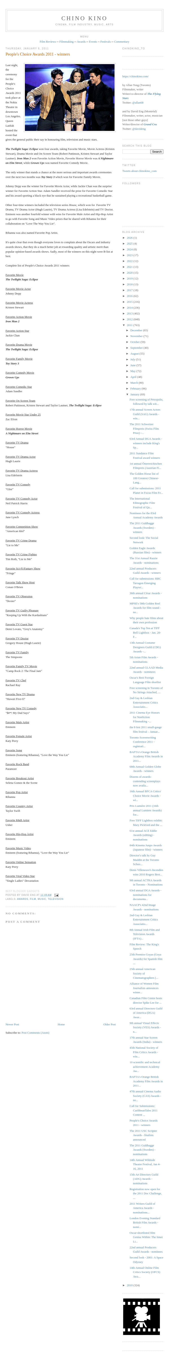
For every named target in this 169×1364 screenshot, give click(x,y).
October (135, 342)
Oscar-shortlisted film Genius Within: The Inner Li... (146, 1237)
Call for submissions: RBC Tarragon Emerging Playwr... (145, 583)
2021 (130, 266)
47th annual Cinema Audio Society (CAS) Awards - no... (145, 1096)
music (42, 899)
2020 (130, 272)
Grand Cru (150, 124)
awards (22, 899)
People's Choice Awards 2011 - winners (38, 54)
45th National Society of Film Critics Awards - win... (144, 1052)
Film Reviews (48, 41)
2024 (130, 249)
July (133, 359)
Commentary (121, 41)
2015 (130, 301)
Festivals (105, 41)
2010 (130, 1285)
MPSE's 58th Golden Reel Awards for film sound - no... (145, 608)
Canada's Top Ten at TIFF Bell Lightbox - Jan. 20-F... (145, 632)
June (133, 365)
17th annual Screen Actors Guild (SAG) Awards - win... (145, 414)
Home (61, 1024)
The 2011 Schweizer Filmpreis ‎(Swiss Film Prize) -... (144, 428)
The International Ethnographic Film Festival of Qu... (142, 503)
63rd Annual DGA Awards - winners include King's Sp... (146, 443)
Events (93, 41)
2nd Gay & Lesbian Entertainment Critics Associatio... (144, 702)
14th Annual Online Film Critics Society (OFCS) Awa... (145, 1272)
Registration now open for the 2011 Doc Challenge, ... (146, 1193)
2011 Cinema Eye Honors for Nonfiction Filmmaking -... (145, 717)
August (135, 353)
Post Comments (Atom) (35, 1032)
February (136, 388)
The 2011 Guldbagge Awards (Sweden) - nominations (142, 1150)
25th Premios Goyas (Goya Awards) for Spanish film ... (146, 959)
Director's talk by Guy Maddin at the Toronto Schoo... (144, 860)
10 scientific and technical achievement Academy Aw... (145, 1067)
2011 (130, 325)
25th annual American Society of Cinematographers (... (144, 973)
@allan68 (137, 102)
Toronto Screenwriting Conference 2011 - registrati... (143, 742)
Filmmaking (66, 41)
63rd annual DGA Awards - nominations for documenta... (145, 895)
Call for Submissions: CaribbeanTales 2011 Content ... (143, 1110)
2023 (130, 255)
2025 (130, 243)
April (133, 377)
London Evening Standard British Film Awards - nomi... (145, 1223)
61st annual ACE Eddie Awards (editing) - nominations (143, 835)
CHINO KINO (84, 18)
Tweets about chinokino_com (139, 171)
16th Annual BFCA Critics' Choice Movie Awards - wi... (145, 796)
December (136, 330)
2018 (130, 284)
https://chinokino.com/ (135, 76)
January (135, 394)
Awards (81, 41)
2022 (130, 261)
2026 (130, 237)
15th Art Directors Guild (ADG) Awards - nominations (144, 1179)
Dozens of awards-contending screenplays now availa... (145, 781)
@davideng (139, 128)
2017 (130, 290)
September (137, 347)
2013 (130, 313)
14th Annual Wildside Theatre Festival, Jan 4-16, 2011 (145, 1164)
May (133, 371)
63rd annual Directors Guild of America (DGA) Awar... (146, 1013)
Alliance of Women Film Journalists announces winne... (144, 988)
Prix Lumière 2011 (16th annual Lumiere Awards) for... (146, 810)
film (33, 899)
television (56, 899)
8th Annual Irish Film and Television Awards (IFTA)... (145, 934)
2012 (130, 319)
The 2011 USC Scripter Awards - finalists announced (143, 1135)
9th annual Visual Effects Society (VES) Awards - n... (145, 1027)
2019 (130, 278)
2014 (130, 307)
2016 (130, 296)
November (136, 336)
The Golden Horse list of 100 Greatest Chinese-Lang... (144, 478)
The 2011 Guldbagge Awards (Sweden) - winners (142, 528)
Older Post (109, 1024)
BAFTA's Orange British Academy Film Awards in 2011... (146, 756)
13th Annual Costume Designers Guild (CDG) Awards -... (145, 647)
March (134, 382)
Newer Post (12, 1024)
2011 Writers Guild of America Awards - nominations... (142, 1208)
